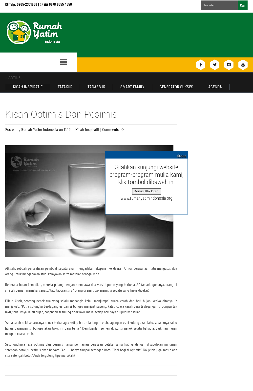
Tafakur (65, 87)
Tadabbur (96, 87)
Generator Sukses (176, 87)
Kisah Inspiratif (27, 87)
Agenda (215, 87)
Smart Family (132, 87)
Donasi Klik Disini (146, 191)
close (181, 155)
